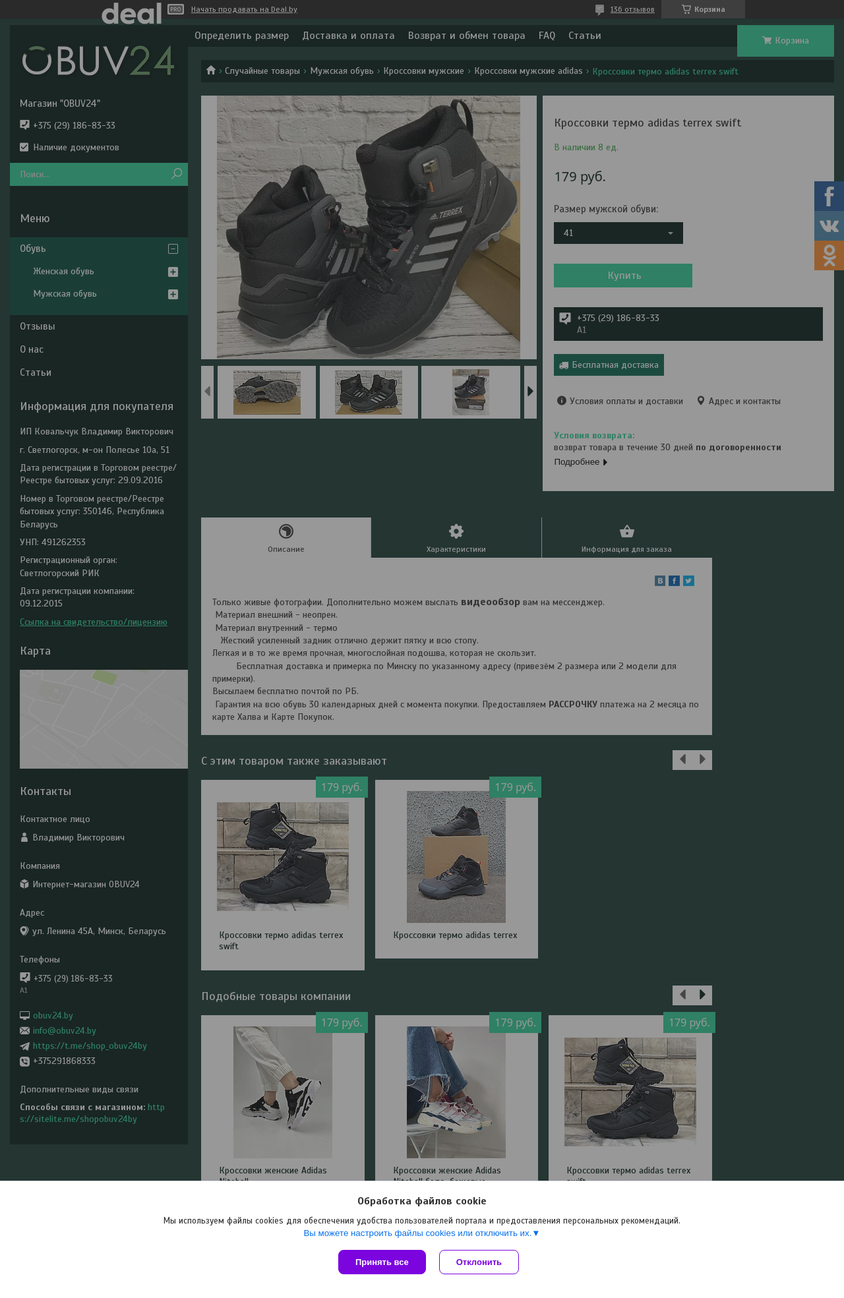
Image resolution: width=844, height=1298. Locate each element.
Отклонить (479, 1262)
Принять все (382, 1262)
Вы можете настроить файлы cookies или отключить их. (417, 1233)
